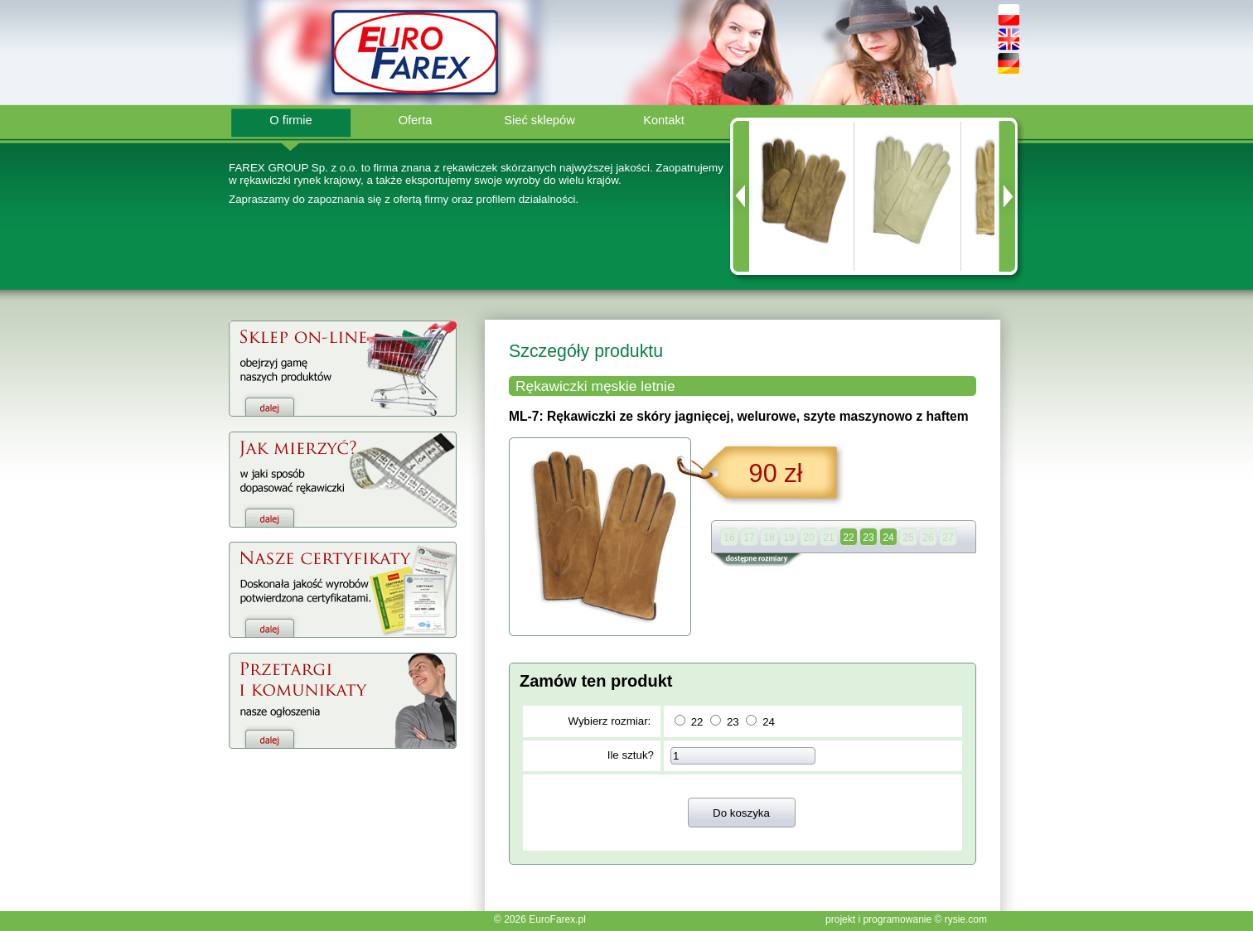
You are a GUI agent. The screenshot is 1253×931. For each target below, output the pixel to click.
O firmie (290, 120)
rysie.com (966, 919)
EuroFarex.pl (557, 919)
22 (697, 722)
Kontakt (664, 120)
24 (768, 722)
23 (733, 722)
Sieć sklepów (539, 120)
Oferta (416, 120)
